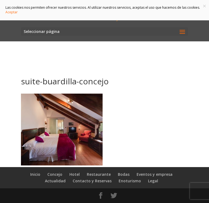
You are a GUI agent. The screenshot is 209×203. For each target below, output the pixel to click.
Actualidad (55, 180)
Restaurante (99, 174)
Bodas (124, 174)
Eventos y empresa (155, 174)
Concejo (54, 174)
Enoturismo (130, 180)
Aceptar (11, 12)
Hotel (74, 174)
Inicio (35, 174)
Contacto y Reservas (92, 180)
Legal (153, 180)
